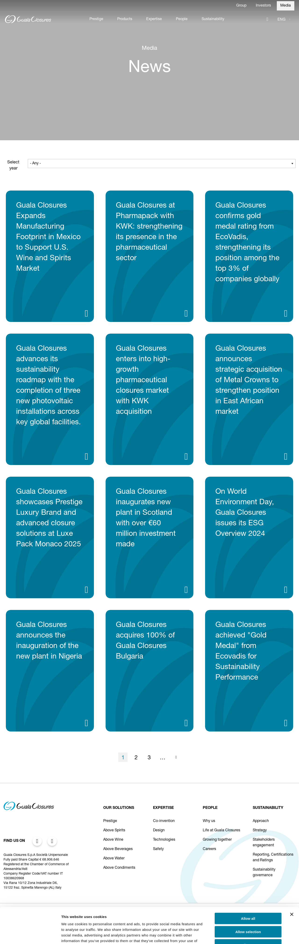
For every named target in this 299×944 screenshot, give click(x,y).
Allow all (248, 888)
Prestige (96, 19)
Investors (263, 6)
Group (241, 6)
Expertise (154, 19)
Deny (248, 914)
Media (285, 6)
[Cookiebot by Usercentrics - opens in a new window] (30, 934)
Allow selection (248, 901)
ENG (281, 20)
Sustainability (213, 19)
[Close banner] (291, 883)
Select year (13, 165)
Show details (245, 935)
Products (124, 19)
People (182, 19)
